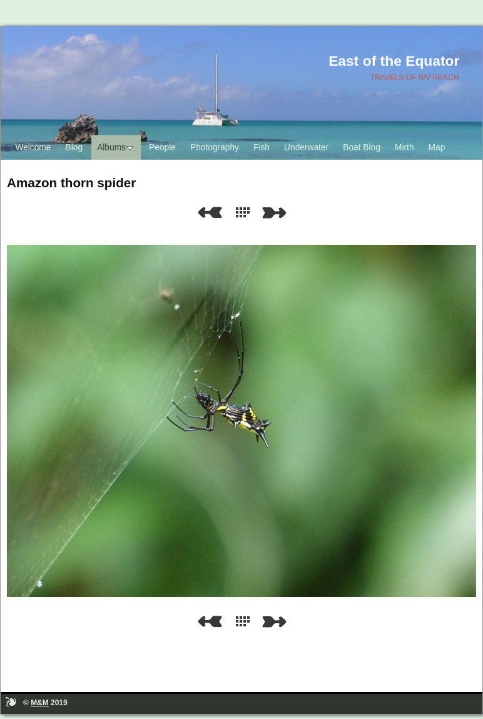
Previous (209, 212)
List (245, 212)
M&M (40, 702)
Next (276, 212)
